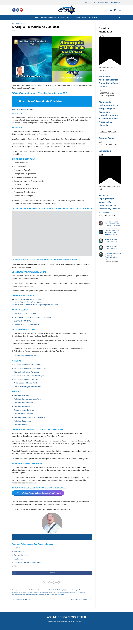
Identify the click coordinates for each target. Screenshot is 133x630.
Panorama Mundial (72, 592)
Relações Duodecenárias (23, 403)
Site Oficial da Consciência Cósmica (27, 299)
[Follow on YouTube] (21, 10)
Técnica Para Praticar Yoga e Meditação (29, 376)
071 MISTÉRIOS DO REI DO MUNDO (28, 324)
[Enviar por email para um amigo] (52, 582)
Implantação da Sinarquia (56, 590)
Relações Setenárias (22, 395)
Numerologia (105, 151)
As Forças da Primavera (81, 599)
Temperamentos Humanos (24, 410)
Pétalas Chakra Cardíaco (23, 414)
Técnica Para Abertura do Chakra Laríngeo (30, 368)
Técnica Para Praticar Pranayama (26, 372)
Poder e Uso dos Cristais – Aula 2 (111, 240)
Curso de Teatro (106, 138)
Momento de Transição (71, 590)
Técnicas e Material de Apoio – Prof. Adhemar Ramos (112, 232)
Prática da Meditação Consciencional (27, 387)
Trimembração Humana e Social (44, 594)
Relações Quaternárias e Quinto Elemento (29, 417)
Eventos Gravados (21, 555)
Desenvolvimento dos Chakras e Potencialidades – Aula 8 (113, 256)
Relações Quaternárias (22, 421)
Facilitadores (19, 559)
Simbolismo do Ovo (21, 599)
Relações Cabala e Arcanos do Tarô (27, 399)
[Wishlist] (115, 10)
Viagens (44, 17)
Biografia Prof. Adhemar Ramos (26, 356)
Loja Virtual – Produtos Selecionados (27, 562)
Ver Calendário (104, 213)
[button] (111, 10)
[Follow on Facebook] (14, 10)
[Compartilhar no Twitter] (48, 582)
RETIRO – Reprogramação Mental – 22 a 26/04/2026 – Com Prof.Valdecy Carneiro (109, 202)
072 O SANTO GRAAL (22, 321)
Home (37, 17)
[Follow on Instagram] (17, 10)
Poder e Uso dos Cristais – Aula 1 (111, 247)
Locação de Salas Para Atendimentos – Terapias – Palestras (112, 224)
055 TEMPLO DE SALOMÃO (25, 314)
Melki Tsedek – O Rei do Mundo (26, 383)
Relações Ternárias (21, 425)
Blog (72, 17)
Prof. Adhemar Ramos (19, 23)
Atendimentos (63, 17)
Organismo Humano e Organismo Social (35, 592)
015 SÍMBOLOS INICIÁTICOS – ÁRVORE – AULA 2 (33, 317)
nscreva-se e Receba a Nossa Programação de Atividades (36, 305)
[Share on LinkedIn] (59, 582)
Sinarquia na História (28, 594)
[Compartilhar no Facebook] (44, 582)
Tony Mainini (32, 33)
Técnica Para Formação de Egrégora (27, 379)
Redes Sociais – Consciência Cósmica (28, 302)
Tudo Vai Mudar (59, 594)
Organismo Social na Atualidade (56, 592)
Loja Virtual (93, 17)
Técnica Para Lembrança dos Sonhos (28, 364)
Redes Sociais (81, 17)
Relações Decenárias (22, 406)
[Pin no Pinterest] (56, 582)
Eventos (52, 18)
